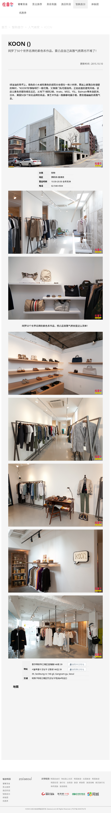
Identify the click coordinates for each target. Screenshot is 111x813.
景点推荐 (37, 4)
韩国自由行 (55, 779)
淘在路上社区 (66, 779)
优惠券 (22, 12)
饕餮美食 (23, 4)
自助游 (70, 782)
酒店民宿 (66, 4)
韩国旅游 (77, 779)
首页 (4, 27)
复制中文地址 (77, 664)
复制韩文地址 (77, 669)
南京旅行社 (100, 782)
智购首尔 (80, 4)
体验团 (95, 4)
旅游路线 (63, 786)
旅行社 (62, 782)
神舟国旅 (54, 786)
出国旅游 (86, 779)
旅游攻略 (90, 782)
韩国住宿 (54, 782)
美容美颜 (52, 4)
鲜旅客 (82, 782)
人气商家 (34, 27)
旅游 (76, 782)
